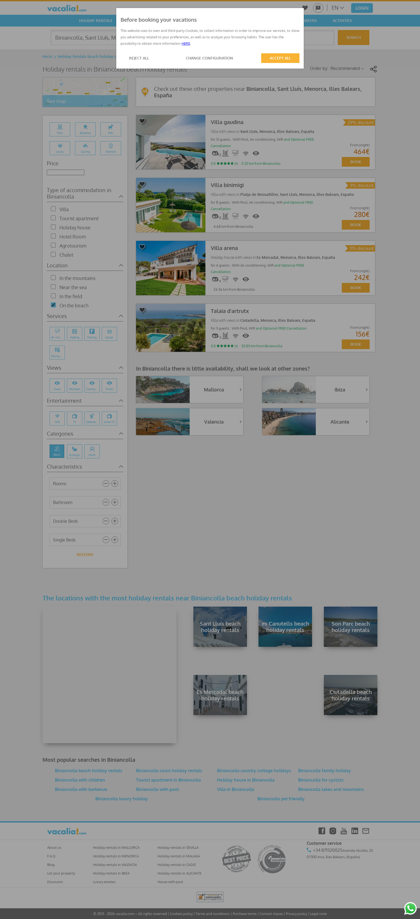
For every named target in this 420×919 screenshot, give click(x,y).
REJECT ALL (139, 58)
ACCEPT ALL (280, 58)
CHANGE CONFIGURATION (209, 58)
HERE (186, 43)
